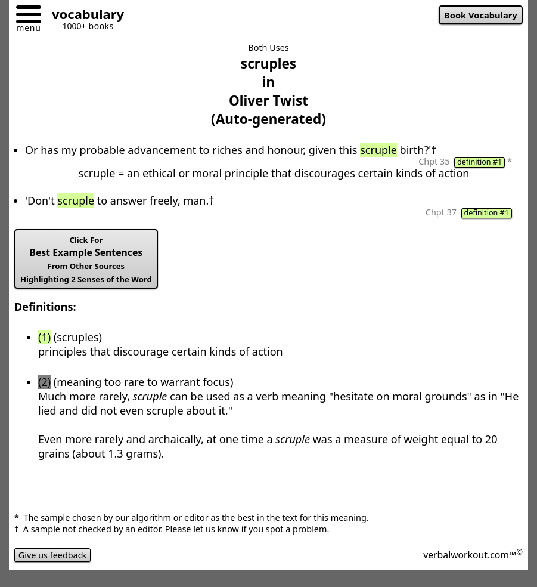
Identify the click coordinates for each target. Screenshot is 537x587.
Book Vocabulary (480, 15)
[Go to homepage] (83, 16)
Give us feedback (52, 555)
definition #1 (479, 162)
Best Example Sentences (86, 259)
